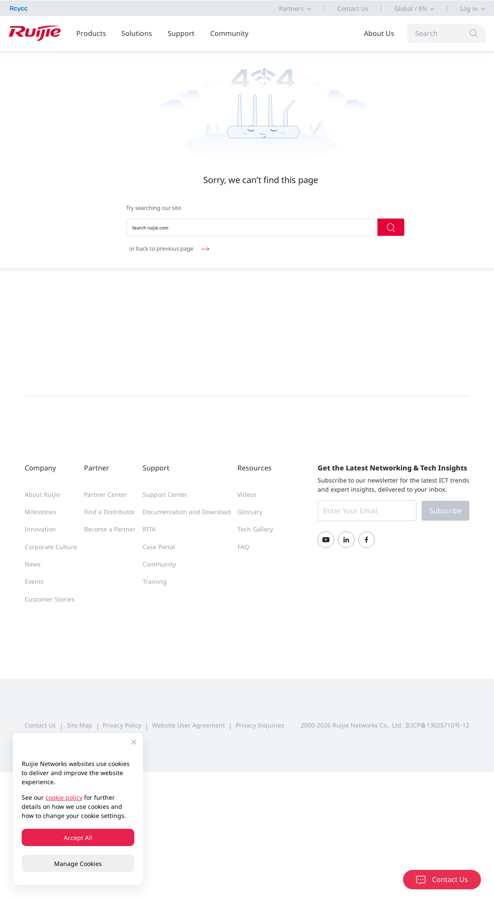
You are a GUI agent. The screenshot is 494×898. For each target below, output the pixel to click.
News (33, 564)
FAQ (243, 547)
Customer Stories (50, 599)
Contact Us (352, 8)
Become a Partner (110, 529)
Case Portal (159, 547)
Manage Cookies (78, 863)
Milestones (40, 512)
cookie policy (64, 797)
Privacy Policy (122, 725)
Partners (291, 8)
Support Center (165, 494)
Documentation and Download (187, 512)
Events (34, 581)
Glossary (249, 512)
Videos (247, 494)
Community (229, 33)
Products (91, 33)
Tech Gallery (255, 529)
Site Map (79, 725)
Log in (469, 8)
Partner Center (105, 494)
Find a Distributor (109, 512)
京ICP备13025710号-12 (437, 725)
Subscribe (445, 510)
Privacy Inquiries (260, 725)
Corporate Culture (51, 547)
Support (181, 33)
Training (155, 581)
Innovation (40, 529)
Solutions (136, 33)
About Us (379, 33)
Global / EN (410, 8)
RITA (149, 529)
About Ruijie (42, 494)
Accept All (78, 838)
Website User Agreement (188, 725)
